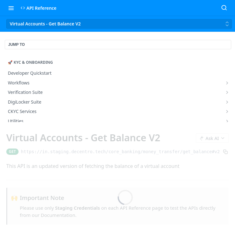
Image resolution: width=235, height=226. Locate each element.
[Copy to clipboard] (225, 151)
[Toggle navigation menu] (11, 8)
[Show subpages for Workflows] (227, 82)
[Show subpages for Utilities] (227, 121)
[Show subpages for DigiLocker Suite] (227, 102)
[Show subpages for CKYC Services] (227, 111)
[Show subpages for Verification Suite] (227, 92)
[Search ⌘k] (224, 8)
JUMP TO (16, 44)
